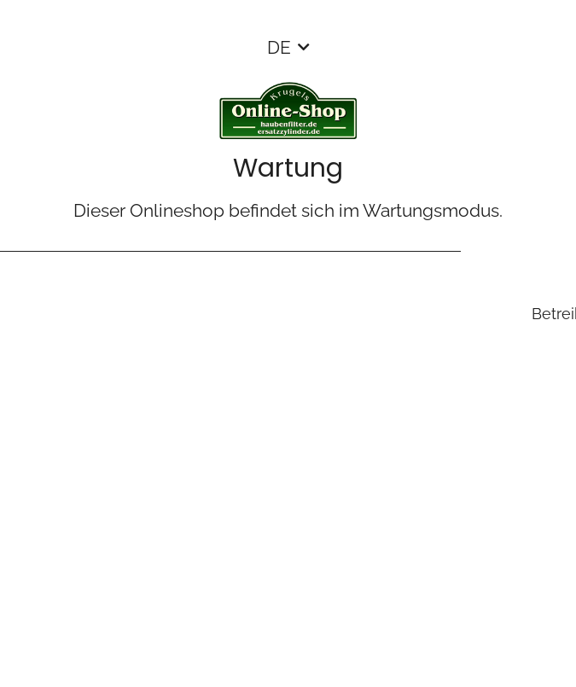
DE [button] (279, 47)
